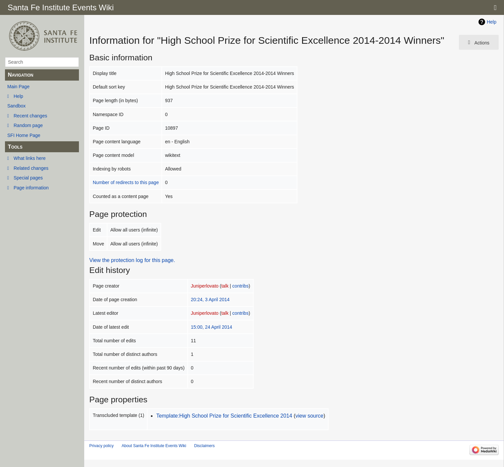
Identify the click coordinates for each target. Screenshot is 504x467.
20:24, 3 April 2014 (210, 299)
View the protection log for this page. (132, 260)
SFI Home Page (23, 135)
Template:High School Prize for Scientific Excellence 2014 (224, 416)
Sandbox (16, 105)
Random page (28, 125)
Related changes (31, 168)
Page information (31, 187)
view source (309, 416)
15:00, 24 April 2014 (211, 327)
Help (18, 96)
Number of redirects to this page (126, 182)
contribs (240, 286)
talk (224, 286)
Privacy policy (101, 445)
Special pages (28, 177)
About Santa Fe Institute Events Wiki (154, 445)
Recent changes (30, 115)
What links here (29, 158)
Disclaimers (204, 445)
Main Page (18, 86)
